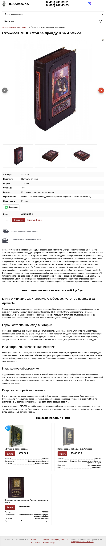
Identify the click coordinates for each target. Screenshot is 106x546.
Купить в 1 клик (34, 220)
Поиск (33, 539)
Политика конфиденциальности (55, 539)
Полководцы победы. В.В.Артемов (74, 449)
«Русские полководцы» (16, 449)
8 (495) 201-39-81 (57, 2)
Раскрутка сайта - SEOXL (82, 542)
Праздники (35, 543)
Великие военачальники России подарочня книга (26, 501)
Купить (10, 454)
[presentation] (5, 90)
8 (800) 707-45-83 (57, 5)
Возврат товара (49, 543)
